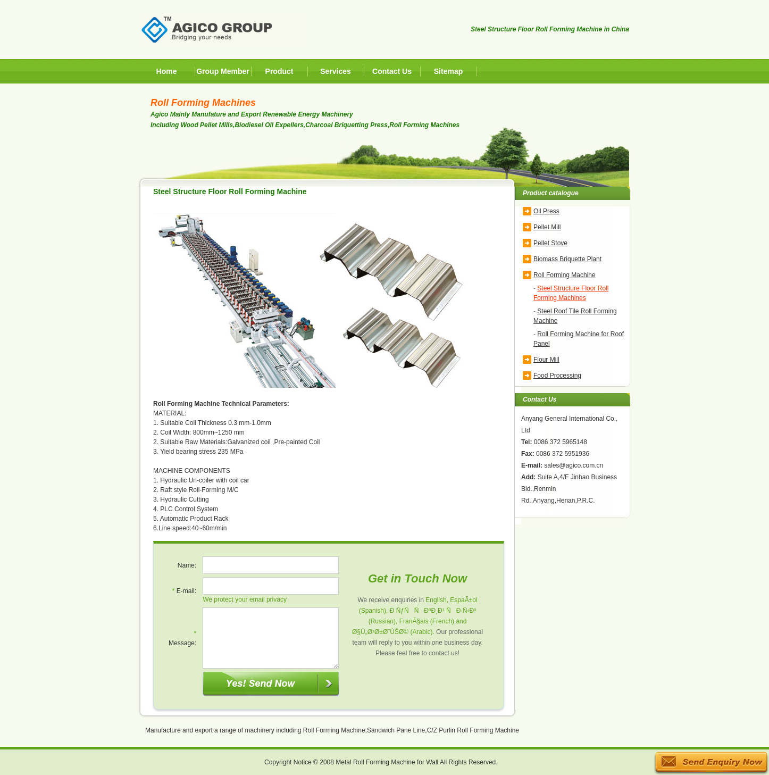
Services (335, 71)
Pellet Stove (550, 243)
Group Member (222, 71)
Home (166, 71)
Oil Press (546, 211)
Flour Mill (546, 359)
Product (279, 71)
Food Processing (557, 375)
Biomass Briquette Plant (567, 259)
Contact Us (392, 71)
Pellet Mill (547, 227)
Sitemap (448, 71)
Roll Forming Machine (564, 275)
